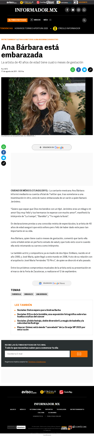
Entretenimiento (9, 39)
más (47, 20)
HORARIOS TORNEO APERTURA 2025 (31, 29)
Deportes (49, 409)
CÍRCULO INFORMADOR (69, 29)
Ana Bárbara (41, 294)
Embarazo (28, 294)
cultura (41, 412)
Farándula (16, 294)
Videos (36, 20)
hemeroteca (38, 416)
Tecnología (61, 409)
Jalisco (13, 409)
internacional (35, 409)
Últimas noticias (17, 20)
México (23, 409)
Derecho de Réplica (50, 433)
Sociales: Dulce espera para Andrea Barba (39, 310)
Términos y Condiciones (37, 362)
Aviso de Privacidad (37, 433)
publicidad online (54, 416)
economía (52, 412)
